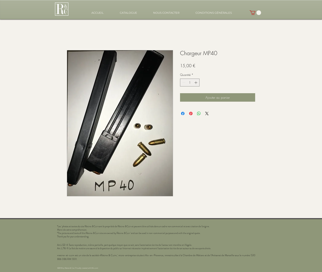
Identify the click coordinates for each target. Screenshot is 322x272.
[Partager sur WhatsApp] (198, 113)
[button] (128, 12)
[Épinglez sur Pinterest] (190, 113)
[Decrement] (183, 82)
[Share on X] (206, 113)
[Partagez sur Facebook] (182, 113)
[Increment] (196, 82)
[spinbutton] (190, 82)
